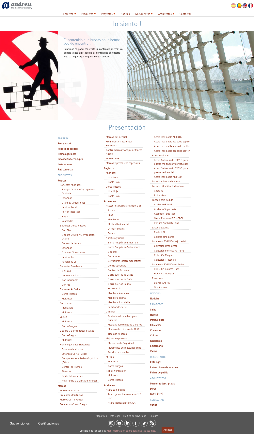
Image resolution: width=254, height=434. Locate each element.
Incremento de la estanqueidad (124, 347)
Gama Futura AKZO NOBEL (168, 218)
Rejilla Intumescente (73, 376)
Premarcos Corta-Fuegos (73, 404)
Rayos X (66, 216)
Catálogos (155, 362)
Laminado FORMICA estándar (168, 264)
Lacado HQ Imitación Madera (168, 186)
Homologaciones (67, 153)
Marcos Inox (112, 158)
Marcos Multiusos (69, 390)
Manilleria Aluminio (118, 293)
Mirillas (110, 356)
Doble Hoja (114, 181)
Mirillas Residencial (118, 224)
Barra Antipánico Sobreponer (124, 247)
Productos (87, 14)
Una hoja (113, 177)
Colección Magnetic (164, 255)
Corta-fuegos (69, 335)
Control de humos (71, 243)
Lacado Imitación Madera (166, 181)
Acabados (109, 385)
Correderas (66, 303)
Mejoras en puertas (116, 338)
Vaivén (63, 316)
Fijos (110, 214)
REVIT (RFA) (156, 393)
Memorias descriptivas (162, 383)
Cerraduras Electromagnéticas (124, 260)
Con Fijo (66, 230)
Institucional (157, 319)
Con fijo (66, 284)
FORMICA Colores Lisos (166, 268)
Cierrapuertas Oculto (119, 283)
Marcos (62, 385)
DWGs (153, 388)
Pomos (111, 233)
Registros (109, 168)
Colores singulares (164, 236)
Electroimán (114, 288)
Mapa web (101, 414)
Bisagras (113, 251)
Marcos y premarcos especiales (123, 163)
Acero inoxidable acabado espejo (172, 141)
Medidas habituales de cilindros (125, 324)
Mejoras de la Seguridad (121, 343)
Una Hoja (113, 191)
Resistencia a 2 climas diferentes (79, 380)
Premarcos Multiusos (71, 395)
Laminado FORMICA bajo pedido (169, 241)
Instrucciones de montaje (164, 367)
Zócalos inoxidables (118, 352)
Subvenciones (20, 422)
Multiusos (67, 298)
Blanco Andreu (162, 282)
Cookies (154, 414)
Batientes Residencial (71, 266)
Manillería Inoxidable (119, 302)
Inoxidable (67, 307)
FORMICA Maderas (164, 273)
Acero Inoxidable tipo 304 (122, 402)
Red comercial (65, 169)
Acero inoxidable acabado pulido (171, 146)
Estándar (67, 197)
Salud (153, 309)
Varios (153, 351)
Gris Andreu (160, 287)
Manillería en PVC (117, 297)
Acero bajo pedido (115, 389)
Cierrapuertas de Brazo (120, 274)
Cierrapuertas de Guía (120, 279)
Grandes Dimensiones (73, 202)
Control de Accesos (118, 270)
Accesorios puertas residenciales (123, 205)
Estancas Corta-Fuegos (74, 353)
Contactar (185, 14)
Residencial (156, 340)
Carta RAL (159, 232)
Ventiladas (67, 221)
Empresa (68, 14)
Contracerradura (117, 265)
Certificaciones (48, 422)
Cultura (154, 335)
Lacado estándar (161, 227)
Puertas (62, 180)
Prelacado (157, 278)
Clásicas (66, 270)
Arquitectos (165, 14)
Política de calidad (68, 148)
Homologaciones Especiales (75, 344)
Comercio (155, 330)
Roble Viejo (160, 195)
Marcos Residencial (116, 136)
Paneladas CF (69, 261)
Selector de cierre (117, 307)
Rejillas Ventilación (116, 370)
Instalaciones (65, 164)
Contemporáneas (71, 275)
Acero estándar (160, 155)
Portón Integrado (71, 211)
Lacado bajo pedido (162, 199)
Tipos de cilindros (117, 333)
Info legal (115, 414)
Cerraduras (114, 256)
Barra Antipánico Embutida (123, 242)
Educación (155, 325)
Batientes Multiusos (71, 184)
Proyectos (107, 14)
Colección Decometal (165, 245)
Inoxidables (68, 257)
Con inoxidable (70, 280)
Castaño (158, 190)
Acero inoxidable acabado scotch (172, 150)
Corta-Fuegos (69, 293)
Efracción (67, 371)
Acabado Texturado (165, 213)
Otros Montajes (116, 228)
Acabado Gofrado (163, 204)
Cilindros (111, 311)
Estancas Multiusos (72, 349)
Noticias (125, 14)
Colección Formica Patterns (169, 250)
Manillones (113, 219)
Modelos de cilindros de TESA (123, 329)
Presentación (65, 143)
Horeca (154, 314)
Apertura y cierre (115, 237)
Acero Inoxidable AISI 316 (168, 136)
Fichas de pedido (159, 372)
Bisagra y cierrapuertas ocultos (77, 330)
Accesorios (110, 201)
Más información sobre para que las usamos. (131, 430)
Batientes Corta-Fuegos (73, 225)
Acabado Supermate (165, 209)
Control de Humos (72, 366)
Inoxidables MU (70, 207)
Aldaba (112, 210)
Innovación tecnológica (70, 159)
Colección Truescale (165, 259)
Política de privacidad (134, 414)
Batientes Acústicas (71, 289)
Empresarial (156, 345)
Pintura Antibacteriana (166, 222)
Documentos (142, 14)
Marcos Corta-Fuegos (72, 399)
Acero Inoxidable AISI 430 (168, 176)
